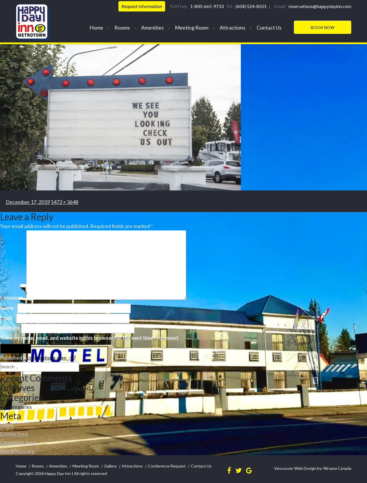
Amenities (152, 27)
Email (7, 318)
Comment (13, 298)
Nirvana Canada (337, 468)
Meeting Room (191, 27)
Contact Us (269, 27)
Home (96, 27)
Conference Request (167, 465)
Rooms (122, 27)
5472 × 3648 (64, 202)
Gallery (110, 465)
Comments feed (18, 442)
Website (10, 328)
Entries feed (14, 434)
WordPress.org (17, 451)
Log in (6, 425)
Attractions (232, 27)
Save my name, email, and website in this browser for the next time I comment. (90, 338)
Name (8, 308)
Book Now (322, 27)
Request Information (142, 6)
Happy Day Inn (58, 473)
